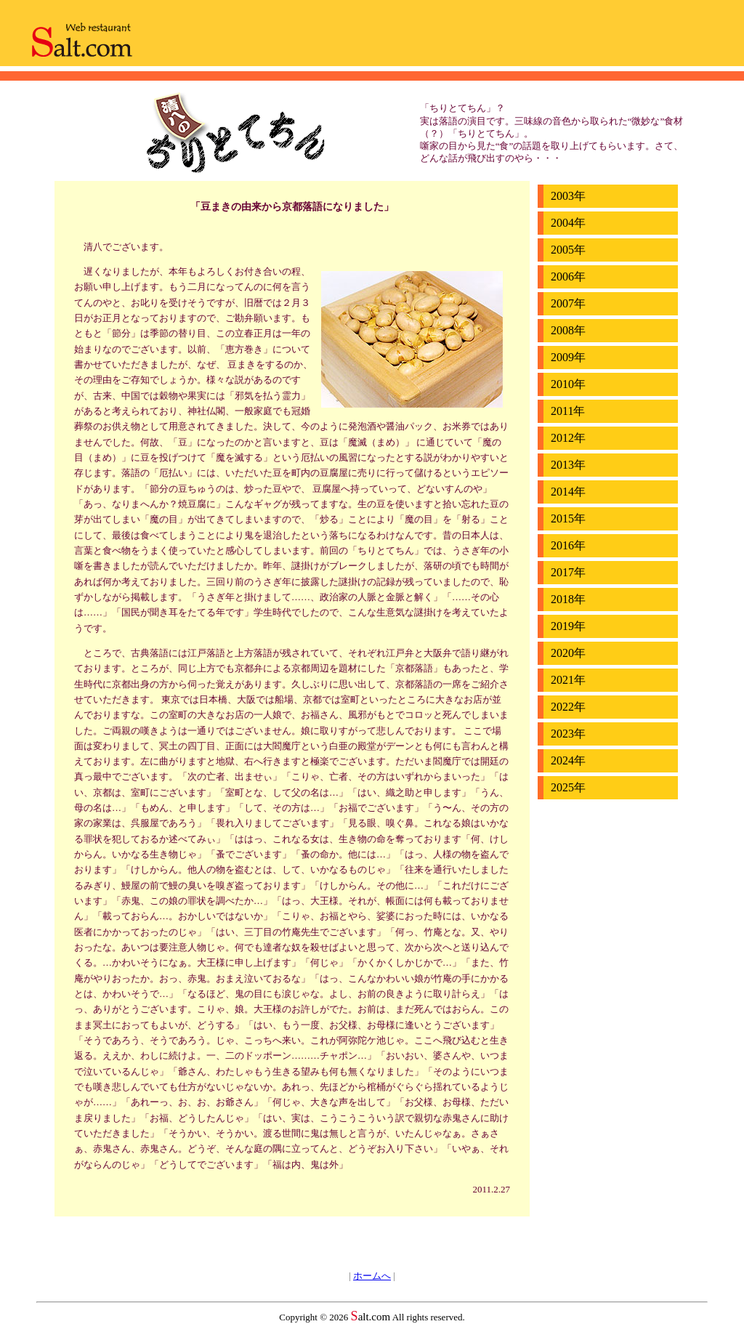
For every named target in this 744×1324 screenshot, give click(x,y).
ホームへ (372, 1275)
